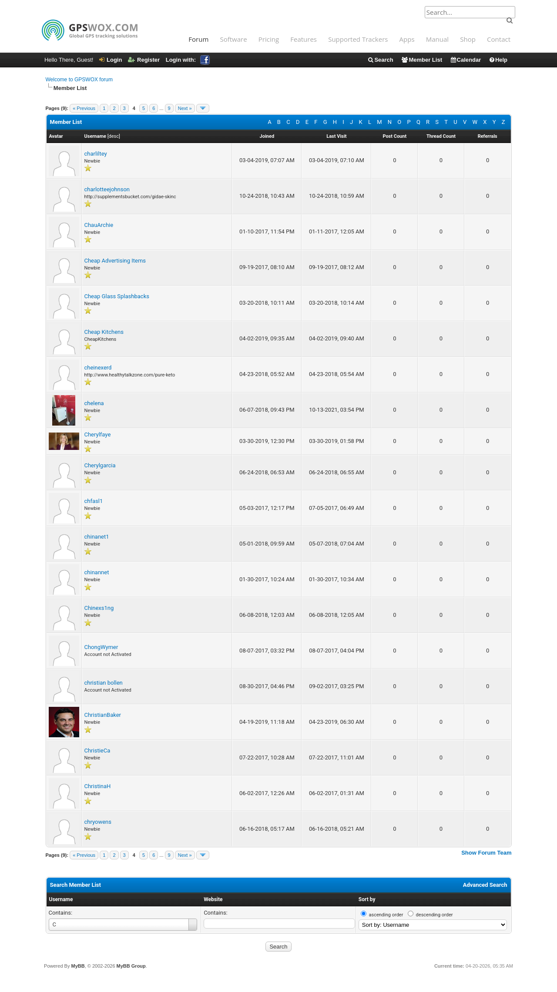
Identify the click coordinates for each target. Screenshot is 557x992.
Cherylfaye (97, 434)
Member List (421, 60)
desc (114, 136)
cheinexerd (98, 367)
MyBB (77, 966)
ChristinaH (97, 786)
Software (233, 39)
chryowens (98, 822)
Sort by (367, 899)
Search (380, 60)
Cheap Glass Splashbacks (116, 296)
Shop (468, 39)
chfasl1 (93, 501)
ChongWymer (101, 647)
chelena (94, 403)
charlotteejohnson (107, 189)
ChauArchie (99, 225)
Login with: (188, 60)
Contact (498, 39)
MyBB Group (131, 966)
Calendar (465, 60)
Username (61, 899)
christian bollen (103, 682)
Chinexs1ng (99, 608)
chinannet (96, 572)
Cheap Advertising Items (115, 260)
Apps (407, 39)
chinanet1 (96, 536)
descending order (434, 915)
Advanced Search (485, 885)
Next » (185, 108)
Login (110, 60)
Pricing (268, 39)
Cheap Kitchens (104, 332)
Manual (437, 39)
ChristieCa (97, 750)
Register (144, 60)
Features (303, 39)
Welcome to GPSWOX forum (79, 80)
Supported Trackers (358, 39)
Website (213, 899)
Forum (198, 39)
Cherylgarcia (100, 465)
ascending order (386, 915)
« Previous (84, 108)
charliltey (95, 153)
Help (498, 60)
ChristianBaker (102, 715)
